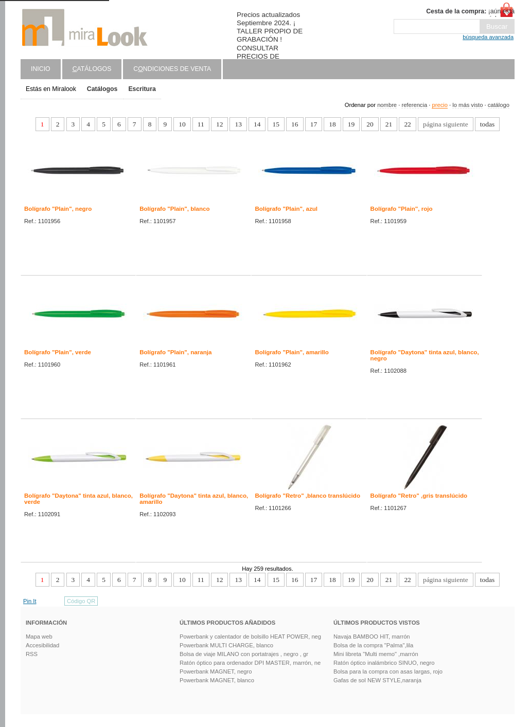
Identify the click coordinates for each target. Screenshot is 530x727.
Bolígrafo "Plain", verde (57, 352)
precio (439, 105)
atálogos (92, 68)
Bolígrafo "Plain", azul (286, 209)
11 (201, 124)
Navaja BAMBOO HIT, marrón (371, 636)
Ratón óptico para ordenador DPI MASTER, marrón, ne (250, 663)
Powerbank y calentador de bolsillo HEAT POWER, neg (250, 636)
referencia (414, 105)
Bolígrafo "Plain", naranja (175, 352)
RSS (32, 654)
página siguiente (445, 124)
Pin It (30, 601)
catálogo (498, 105)
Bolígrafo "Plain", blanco (174, 209)
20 (369, 124)
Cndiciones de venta (172, 68)
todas (487, 124)
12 (219, 124)
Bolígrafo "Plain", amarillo (292, 352)
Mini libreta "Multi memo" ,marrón (375, 654)
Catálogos (102, 89)
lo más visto (467, 105)
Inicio (40, 68)
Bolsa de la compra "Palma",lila (373, 645)
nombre (387, 105)
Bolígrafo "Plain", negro (58, 209)
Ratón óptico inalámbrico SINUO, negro (384, 663)
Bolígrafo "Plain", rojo (401, 209)
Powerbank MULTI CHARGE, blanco (226, 645)
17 (313, 124)
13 (238, 124)
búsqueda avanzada (488, 37)
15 (276, 124)
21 (388, 124)
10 (182, 124)
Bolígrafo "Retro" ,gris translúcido (419, 496)
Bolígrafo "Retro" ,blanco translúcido (307, 496)
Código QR (81, 601)
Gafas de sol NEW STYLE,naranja (377, 680)
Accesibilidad (42, 645)
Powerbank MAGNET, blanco (217, 680)
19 (351, 124)
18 (332, 124)
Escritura (141, 89)
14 (257, 124)
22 (407, 124)
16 (294, 124)
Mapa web (39, 636)
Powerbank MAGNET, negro (216, 671)
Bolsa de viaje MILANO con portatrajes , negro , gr (244, 654)
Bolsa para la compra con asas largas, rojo (388, 671)
